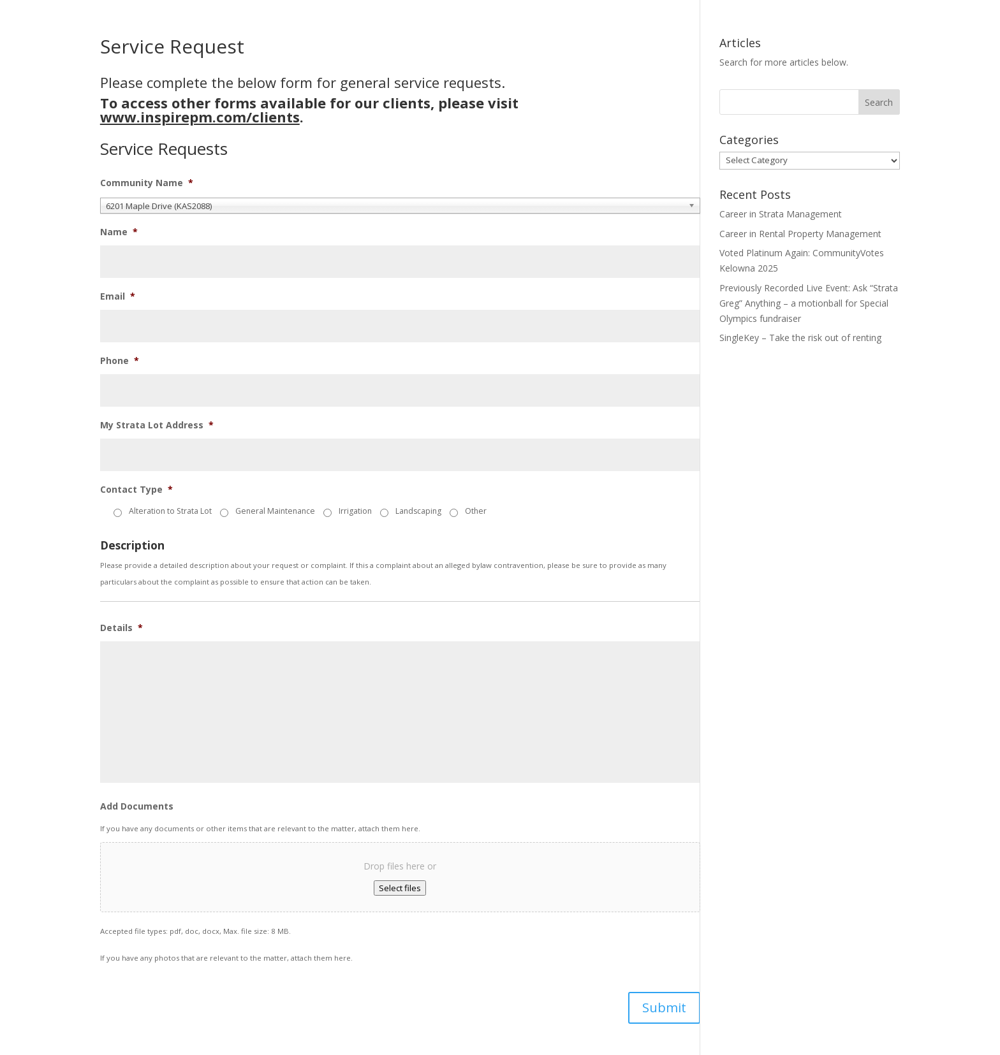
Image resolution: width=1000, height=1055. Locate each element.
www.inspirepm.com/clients (200, 116)
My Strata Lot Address (157, 425)
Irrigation (355, 511)
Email (117, 296)
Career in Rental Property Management (800, 234)
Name (119, 232)
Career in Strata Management (780, 214)
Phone (119, 361)
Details (121, 628)
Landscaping (418, 511)
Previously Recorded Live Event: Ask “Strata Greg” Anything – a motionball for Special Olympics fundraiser (808, 303)
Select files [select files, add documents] (400, 888)
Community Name (146, 183)
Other (476, 511)
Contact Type (136, 489)
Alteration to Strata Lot (170, 511)
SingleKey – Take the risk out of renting (800, 337)
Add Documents (136, 806)
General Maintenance (275, 511)
